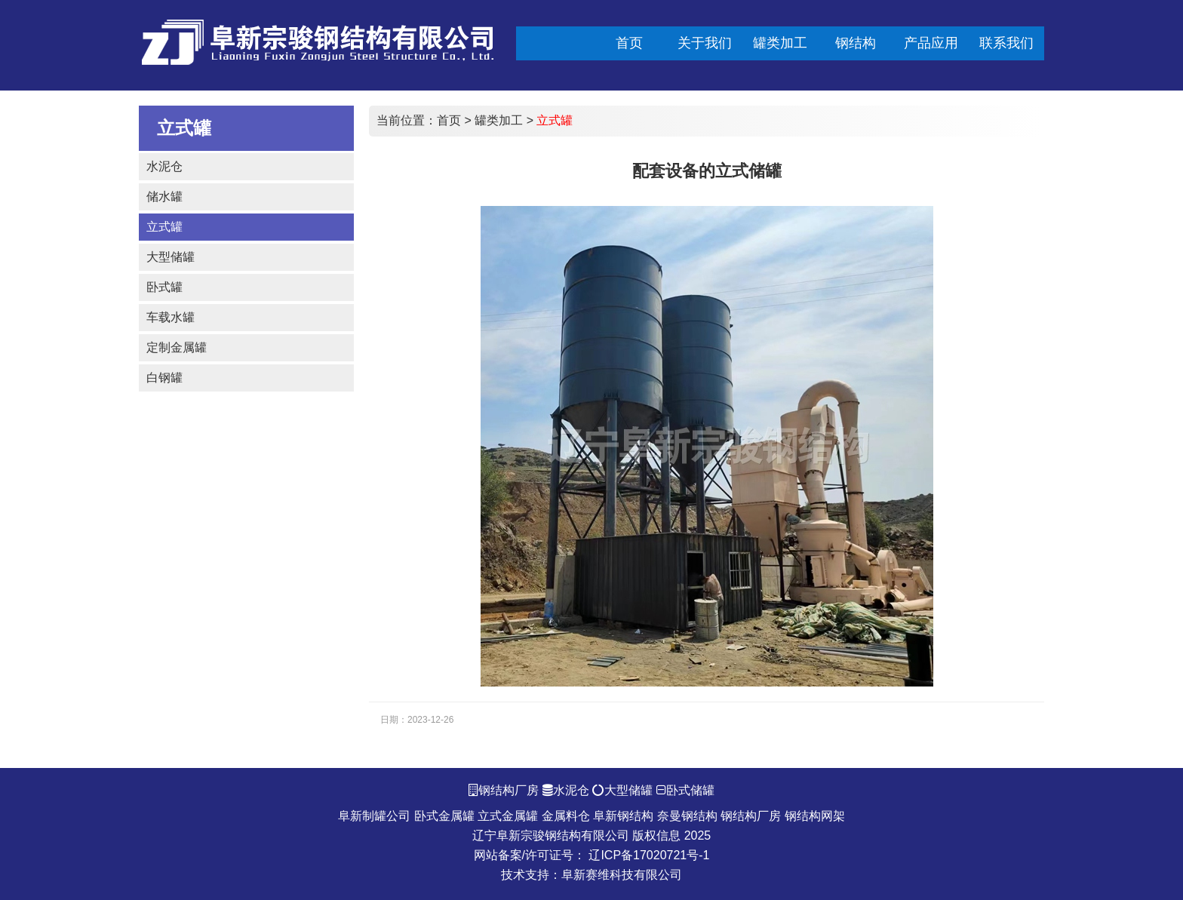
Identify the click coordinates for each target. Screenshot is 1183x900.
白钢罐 (164, 377)
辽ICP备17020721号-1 (648, 855)
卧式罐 (164, 287)
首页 (449, 120)
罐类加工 (499, 120)
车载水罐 (170, 317)
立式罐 (164, 226)
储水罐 (164, 196)
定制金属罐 (176, 347)
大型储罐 (170, 256)
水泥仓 (164, 166)
